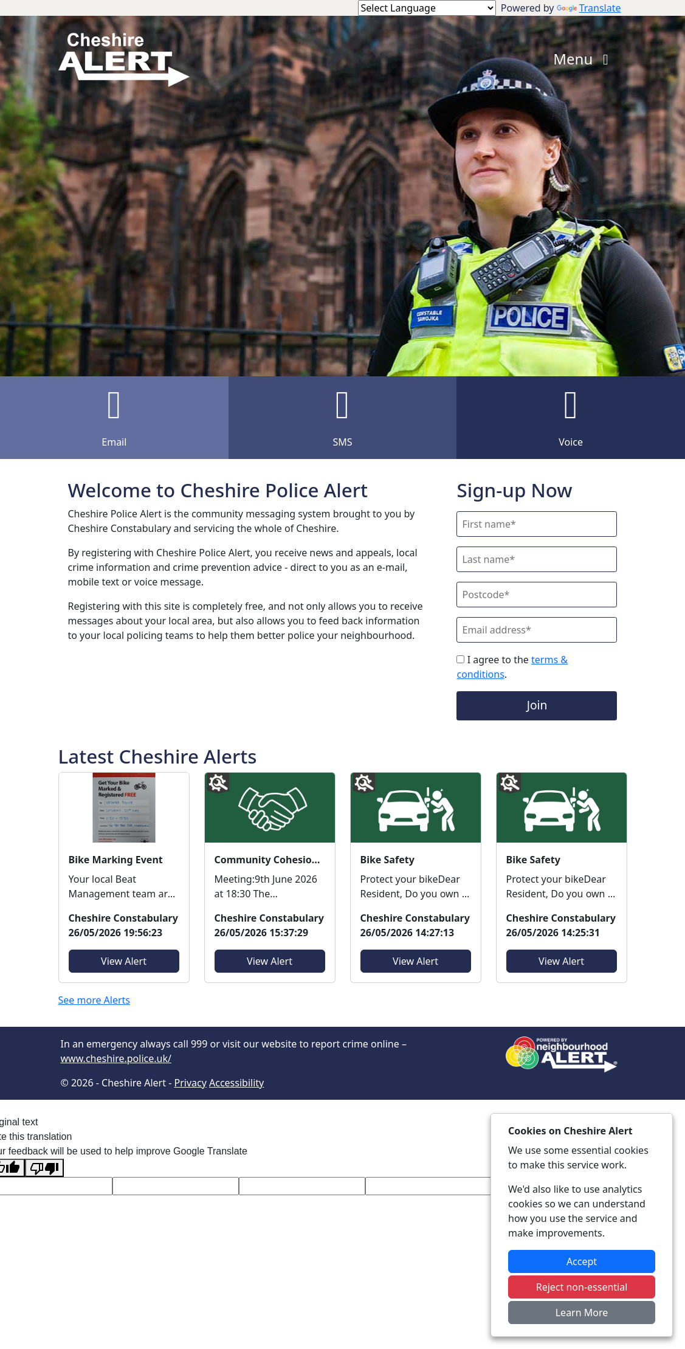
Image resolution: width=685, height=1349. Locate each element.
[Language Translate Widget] (427, 8)
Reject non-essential (582, 1287)
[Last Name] (536, 559)
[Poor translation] (44, 1168)
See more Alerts (94, 1000)
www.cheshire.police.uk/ (116, 1058)
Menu (583, 59)
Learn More (582, 1312)
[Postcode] (536, 594)
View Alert (123, 961)
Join (537, 705)
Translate (589, 8)
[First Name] (536, 524)
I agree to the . (511, 667)
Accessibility (236, 1082)
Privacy (190, 1082)
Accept (581, 1261)
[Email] (536, 630)
